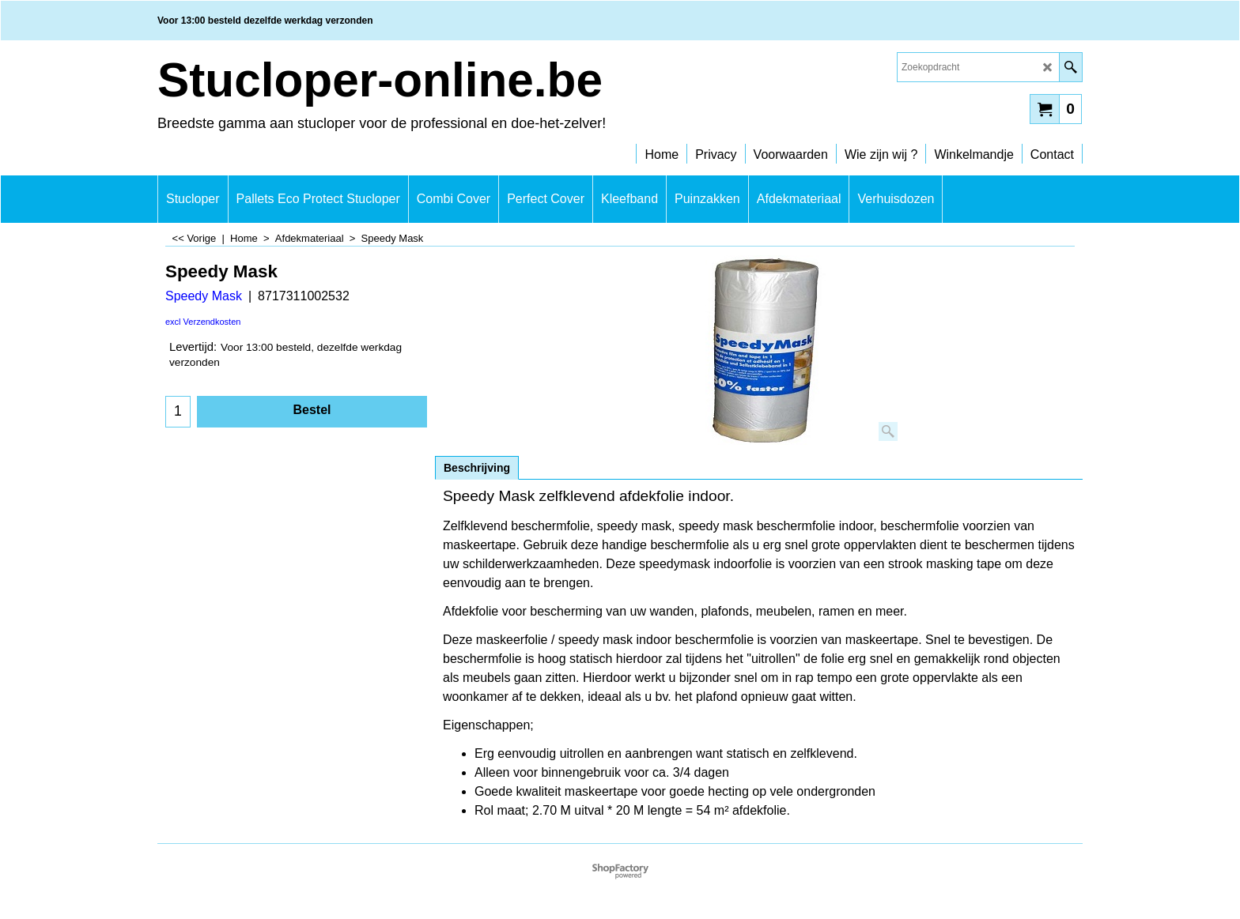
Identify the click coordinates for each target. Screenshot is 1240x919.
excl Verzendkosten (202, 321)
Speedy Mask (203, 296)
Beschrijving (477, 467)
